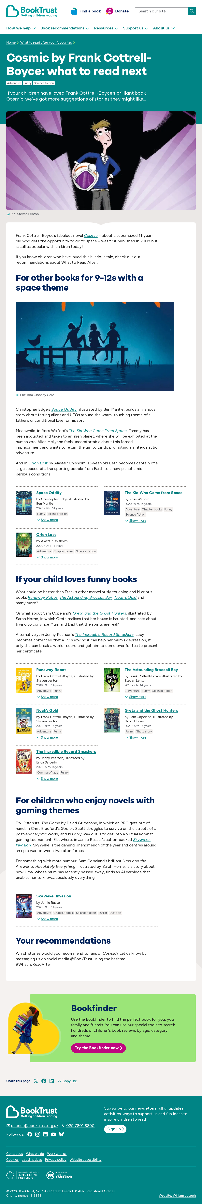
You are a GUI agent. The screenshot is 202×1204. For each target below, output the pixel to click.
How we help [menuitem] (21, 28)
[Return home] (31, 11)
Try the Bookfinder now (99, 1048)
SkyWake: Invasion (53, 896)
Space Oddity (49, 492)
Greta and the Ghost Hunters (151, 710)
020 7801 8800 (80, 1125)
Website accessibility (86, 1160)
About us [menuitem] (164, 28)
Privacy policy (55, 1160)
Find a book (90, 11)
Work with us (56, 1154)
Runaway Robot (51, 669)
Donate (122, 11)
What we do (35, 1154)
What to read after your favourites (46, 42)
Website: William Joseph (177, 1195)
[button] (36, 1081)
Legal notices (32, 1160)
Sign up (116, 1129)
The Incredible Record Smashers (66, 751)
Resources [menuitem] (106, 28)
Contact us (14, 1154)
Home (11, 42)
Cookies (12, 1160)
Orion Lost (46, 534)
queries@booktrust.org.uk (34, 1125)
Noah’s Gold (47, 710)
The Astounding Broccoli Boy (151, 669)
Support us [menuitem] (135, 28)
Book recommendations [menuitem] (64, 28)
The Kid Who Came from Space (153, 492)
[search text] (161, 11)
